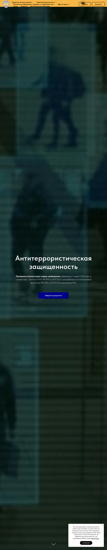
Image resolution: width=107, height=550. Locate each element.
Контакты (98, 4)
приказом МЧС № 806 (39, 279)
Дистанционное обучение (40, 6)
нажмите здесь (95, 538)
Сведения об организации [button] (22, 2)
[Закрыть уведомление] (102, 525)
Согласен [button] (86, 543)
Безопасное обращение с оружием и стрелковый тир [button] (33, 4)
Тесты (15, 6)
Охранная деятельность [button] (45, 2)
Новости (24, 6)
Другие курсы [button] (63, 4)
